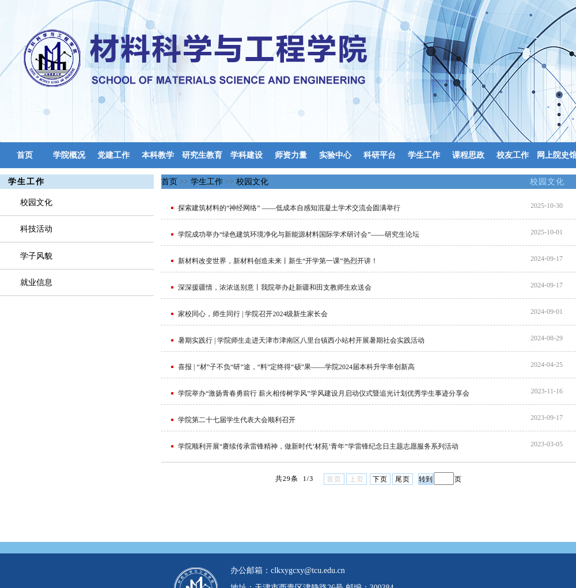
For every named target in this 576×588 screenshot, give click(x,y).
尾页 (402, 479)
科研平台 (379, 155)
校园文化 (547, 181)
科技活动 (36, 229)
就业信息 (36, 282)
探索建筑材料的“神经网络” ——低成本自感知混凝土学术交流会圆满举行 (289, 208)
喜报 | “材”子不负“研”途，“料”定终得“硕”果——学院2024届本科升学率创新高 (296, 367)
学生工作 (424, 155)
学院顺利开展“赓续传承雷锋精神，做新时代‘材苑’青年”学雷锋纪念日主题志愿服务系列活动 (318, 446)
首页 (25, 155)
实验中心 (335, 155)
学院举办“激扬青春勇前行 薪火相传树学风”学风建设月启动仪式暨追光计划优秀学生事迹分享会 (323, 393)
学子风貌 (36, 256)
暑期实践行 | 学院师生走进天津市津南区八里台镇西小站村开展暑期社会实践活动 (301, 340)
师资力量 (291, 155)
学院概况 (69, 155)
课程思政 (468, 155)
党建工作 (113, 155)
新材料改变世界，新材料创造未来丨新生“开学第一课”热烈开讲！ (278, 261)
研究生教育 (202, 155)
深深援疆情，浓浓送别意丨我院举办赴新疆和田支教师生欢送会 (275, 287)
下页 (380, 479)
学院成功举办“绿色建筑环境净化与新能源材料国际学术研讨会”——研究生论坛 (298, 234)
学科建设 (246, 155)
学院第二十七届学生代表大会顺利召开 (236, 420)
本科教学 (158, 155)
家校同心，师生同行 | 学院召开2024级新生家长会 (253, 314)
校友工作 (513, 155)
